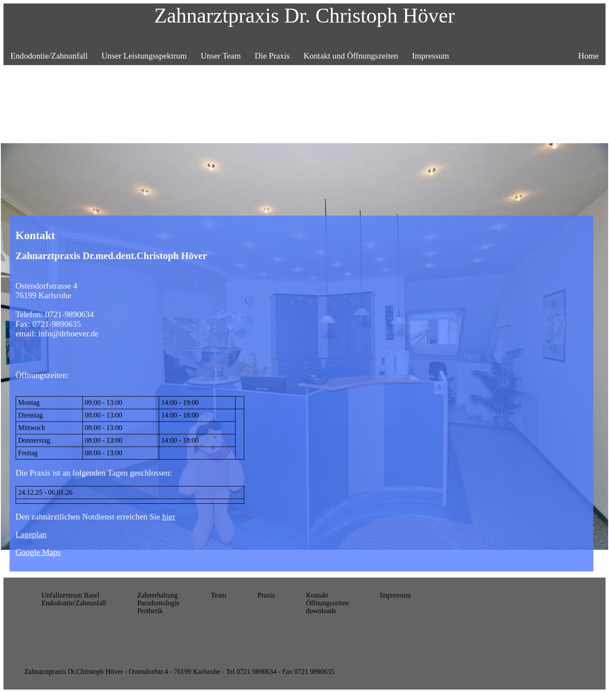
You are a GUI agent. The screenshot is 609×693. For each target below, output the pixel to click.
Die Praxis (272, 55)
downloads (321, 610)
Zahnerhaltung (157, 595)
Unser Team (221, 55)
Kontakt (317, 595)
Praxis (266, 595)
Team (218, 595)
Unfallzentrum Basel (70, 595)
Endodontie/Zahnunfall (49, 55)
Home (588, 55)
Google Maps (38, 552)
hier (168, 516)
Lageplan (31, 534)
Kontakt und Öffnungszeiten (351, 55)
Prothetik (150, 610)
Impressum (430, 55)
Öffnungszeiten (327, 603)
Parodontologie (158, 603)
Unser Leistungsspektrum (144, 55)
